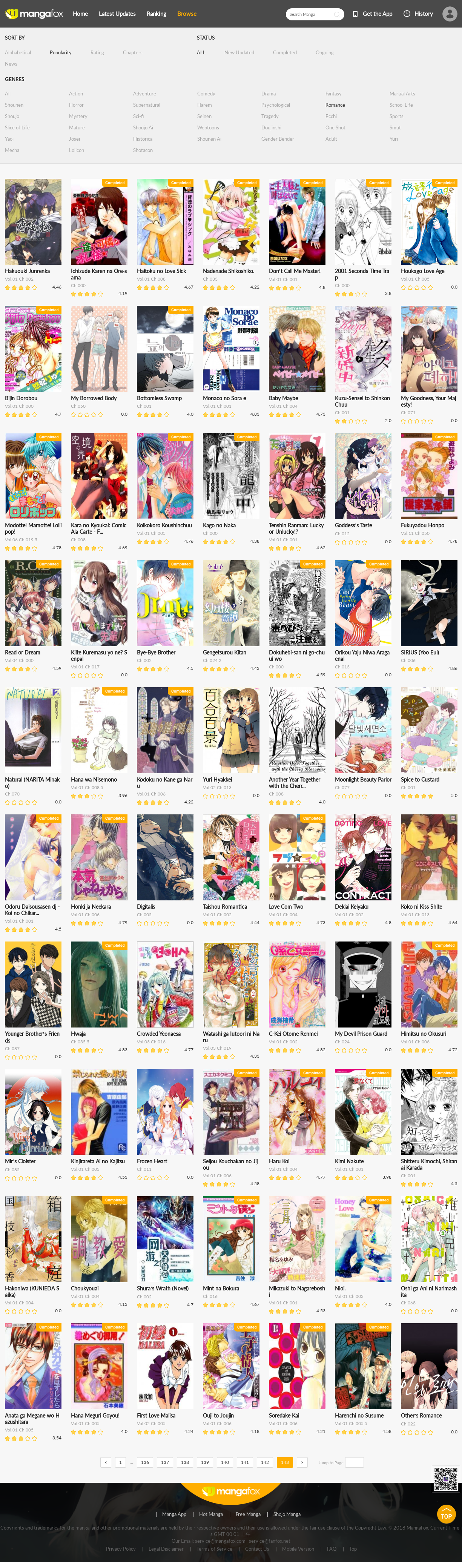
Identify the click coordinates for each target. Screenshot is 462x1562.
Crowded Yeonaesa (159, 1034)
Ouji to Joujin (218, 1415)
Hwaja (78, 1034)
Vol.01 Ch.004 (283, 406)
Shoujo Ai (143, 127)
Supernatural (146, 105)
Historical (143, 139)
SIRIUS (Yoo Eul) (420, 652)
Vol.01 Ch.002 (19, 279)
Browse (186, 13)
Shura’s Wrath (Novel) (163, 1288)
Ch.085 (12, 1169)
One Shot (335, 127)
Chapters (133, 52)
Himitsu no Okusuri (423, 1034)
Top (353, 1549)
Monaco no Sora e (224, 398)
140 (225, 1462)
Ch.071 (408, 412)
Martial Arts (402, 94)
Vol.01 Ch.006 (151, 794)
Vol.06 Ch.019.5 (21, 539)
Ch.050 (78, 406)
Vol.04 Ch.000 (19, 660)
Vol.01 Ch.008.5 (87, 787)
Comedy (206, 94)
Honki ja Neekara (91, 906)
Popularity (61, 52)
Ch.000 (78, 285)
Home (80, 13)
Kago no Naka (219, 525)
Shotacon (143, 150)
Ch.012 (342, 533)
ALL (201, 52)
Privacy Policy (121, 1549)
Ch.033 (210, 279)
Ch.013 (342, 667)
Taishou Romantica (225, 906)
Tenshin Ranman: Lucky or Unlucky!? (296, 528)
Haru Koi (279, 1161)
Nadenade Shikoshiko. (228, 271)
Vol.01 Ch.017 (85, 667)
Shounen (14, 105)
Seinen (204, 116)
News (11, 64)
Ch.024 (342, 1041)
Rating (97, 52)
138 (185, 1462)
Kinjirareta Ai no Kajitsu (98, 1161)
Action (76, 94)
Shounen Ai (209, 139)
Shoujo (12, 116)
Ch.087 (12, 1048)
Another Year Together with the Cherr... (294, 782)
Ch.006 (408, 660)
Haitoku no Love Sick (161, 271)
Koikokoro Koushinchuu (164, 525)
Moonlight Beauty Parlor (363, 779)
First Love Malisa (156, 1415)
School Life (401, 105)
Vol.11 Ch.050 (415, 533)
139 (205, 1462)
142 (265, 1462)
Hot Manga (211, 1514)
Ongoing (325, 52)
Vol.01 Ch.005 (415, 279)
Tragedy (270, 116)
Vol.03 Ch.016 (151, 1041)
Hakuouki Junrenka (27, 271)
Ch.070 (12, 794)
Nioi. (340, 1288)
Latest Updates (117, 13)
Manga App (174, 1514)
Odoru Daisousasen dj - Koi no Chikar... (32, 909)
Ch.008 (78, 539)
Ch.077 (342, 787)
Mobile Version (298, 1549)
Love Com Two (286, 906)
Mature (77, 127)
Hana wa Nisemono (94, 779)
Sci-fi (138, 116)
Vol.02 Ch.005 (151, 1423)
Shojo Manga (287, 1514)
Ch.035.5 (80, 1041)
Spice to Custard (420, 779)
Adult (331, 139)
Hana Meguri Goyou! (95, 1415)
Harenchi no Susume (359, 1415)
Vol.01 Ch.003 (85, 1169)
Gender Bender (277, 139)
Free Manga (248, 1514)
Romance (335, 105)
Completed (285, 52)
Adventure (144, 94)
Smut (395, 127)
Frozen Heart (152, 1161)
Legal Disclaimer (166, 1549)
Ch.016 (210, 1296)
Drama (268, 94)
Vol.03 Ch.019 (217, 1048)
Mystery (78, 116)
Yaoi (9, 139)
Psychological (275, 105)
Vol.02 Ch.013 (217, 787)
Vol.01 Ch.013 (415, 914)
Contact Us (257, 1549)
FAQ (331, 1549)
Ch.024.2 (212, 660)
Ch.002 (144, 660)
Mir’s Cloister (20, 1161)
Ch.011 (144, 1169)
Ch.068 (408, 1303)
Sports (397, 116)
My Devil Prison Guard (361, 1034)
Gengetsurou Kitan (224, 652)
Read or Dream (22, 652)
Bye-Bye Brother (156, 652)
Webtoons (208, 127)
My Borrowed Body (94, 398)
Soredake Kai (284, 1415)
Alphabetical (18, 52)
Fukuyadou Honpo (422, 525)
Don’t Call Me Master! (295, 271)
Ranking (156, 13)
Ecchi (331, 116)
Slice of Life (17, 127)
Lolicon (76, 150)
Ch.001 (144, 406)
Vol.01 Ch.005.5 (351, 1423)
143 (285, 1462)
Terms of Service (214, 1549)
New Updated (239, 52)
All (8, 94)
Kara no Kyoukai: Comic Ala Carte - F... (98, 528)
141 (245, 1462)
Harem (204, 105)
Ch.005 (144, 914)
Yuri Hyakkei (217, 779)
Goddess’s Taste (353, 525)
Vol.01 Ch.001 (283, 279)
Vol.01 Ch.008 (151, 279)
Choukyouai (84, 1288)
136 (145, 1462)
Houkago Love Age (422, 271)
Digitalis (146, 906)
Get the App (377, 13)
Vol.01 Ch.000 (19, 406)
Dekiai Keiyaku (351, 906)
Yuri (394, 139)
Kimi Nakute (349, 1161)
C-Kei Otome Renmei (293, 1034)
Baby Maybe (283, 398)
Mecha (12, 150)
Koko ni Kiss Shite (421, 906)
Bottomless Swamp (159, 398)
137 (165, 1462)
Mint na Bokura (221, 1288)
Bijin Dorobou (21, 398)
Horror (76, 105)
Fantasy (333, 94)
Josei (74, 139)
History (423, 13)
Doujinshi (271, 127)
